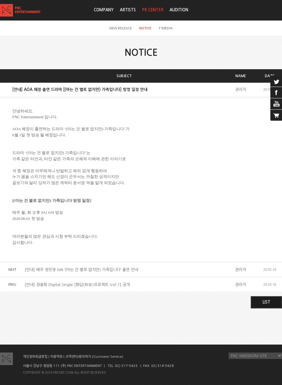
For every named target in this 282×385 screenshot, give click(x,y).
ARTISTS (128, 10)
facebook (276, 92)
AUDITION (179, 10)
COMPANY (104, 10)
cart (276, 115)
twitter (276, 81)
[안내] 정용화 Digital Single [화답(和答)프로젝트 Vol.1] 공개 (77, 285)
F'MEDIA (166, 28)
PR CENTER (152, 10)
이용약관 (56, 356)
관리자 (240, 90)
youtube (276, 103)
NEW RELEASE (120, 28)
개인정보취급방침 (35, 356)
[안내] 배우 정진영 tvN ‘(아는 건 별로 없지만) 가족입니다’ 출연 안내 (81, 270)
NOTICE (145, 28)
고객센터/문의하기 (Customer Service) (94, 356)
